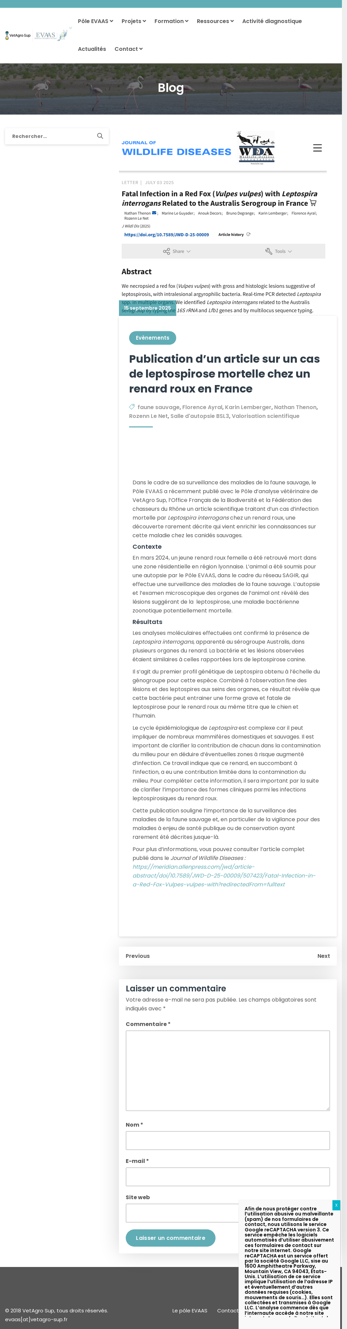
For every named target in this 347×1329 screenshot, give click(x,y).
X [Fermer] (336, 1205)
